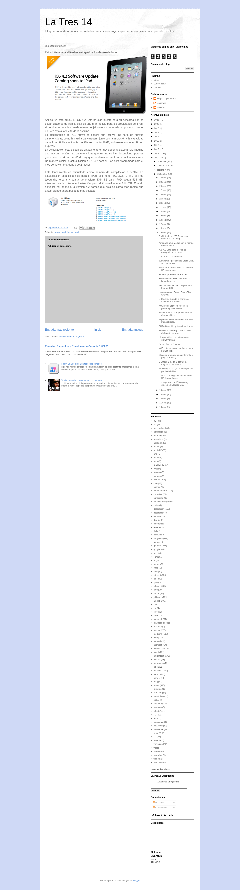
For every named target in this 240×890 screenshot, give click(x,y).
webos (157, 759)
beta (156, 461)
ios (155, 578)
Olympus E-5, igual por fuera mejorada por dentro (172, 363)
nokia (156, 667)
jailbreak (158, 597)
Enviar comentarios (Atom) (71, 336)
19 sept (163, 215)
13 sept (163, 394)
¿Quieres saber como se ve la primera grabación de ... (173, 307)
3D (155, 421)
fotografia (158, 538)
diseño (157, 520)
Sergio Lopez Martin (166, 98)
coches (157, 487)
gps (155, 553)
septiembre (162, 174)
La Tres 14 (68, 21)
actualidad (158, 432)
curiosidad (158, 498)
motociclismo (160, 648)
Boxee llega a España (169, 344)
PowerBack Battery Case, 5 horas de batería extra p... (175, 331)
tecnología (159, 722)
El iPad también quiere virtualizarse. (176, 326)
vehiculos (158, 744)
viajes (156, 748)
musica (157, 659)
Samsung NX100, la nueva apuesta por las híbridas (176, 370)
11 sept (163, 402)
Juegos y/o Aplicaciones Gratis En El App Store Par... (176, 262)
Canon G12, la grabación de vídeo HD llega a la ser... (175, 376)
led (155, 608)
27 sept (163, 190)
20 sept (163, 211)
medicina (158, 634)
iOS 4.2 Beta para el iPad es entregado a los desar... (172, 251)
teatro (156, 718)
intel (156, 571)
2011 (157, 153)
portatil (157, 678)
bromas (157, 472)
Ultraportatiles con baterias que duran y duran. (174, 338)
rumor (156, 685)
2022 (157, 124)
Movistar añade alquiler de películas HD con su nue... (176, 268)
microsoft (158, 645)
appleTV (158, 450)
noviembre (162, 165)
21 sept (163, 207)
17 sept (163, 224)
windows (158, 762)
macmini (158, 626)
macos (157, 630)
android (157, 435)
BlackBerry (159, 465)
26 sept (163, 194)
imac (156, 568)
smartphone (159, 696)
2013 (157, 145)
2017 (157, 132)
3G (155, 424)
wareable (158, 755)
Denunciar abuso (161, 769)
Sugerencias (160, 83)
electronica (159, 523)
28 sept (163, 186)
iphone (70, 232)
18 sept (163, 220)
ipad (64, 232)
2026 (157, 120)
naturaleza (159, 663)
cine (156, 483)
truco (156, 733)
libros (156, 612)
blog (156, 468)
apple (57, 232)
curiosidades (160, 501)
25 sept (163, 198)
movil (156, 652)
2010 (157, 157)
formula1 (158, 534)
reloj (156, 681)
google (157, 549)
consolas (158, 494)
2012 (157, 149)
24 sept (163, 203)
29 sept (163, 182)
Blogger (136, 880)
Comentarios (160, 807)
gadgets (157, 545)
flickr (156, 531)
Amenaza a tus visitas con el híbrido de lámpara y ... (176, 244)
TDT (156, 714)
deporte (157, 516)
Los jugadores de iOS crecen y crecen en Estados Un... (173, 383)
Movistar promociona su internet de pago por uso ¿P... (176, 356)
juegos (157, 601)
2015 (157, 141)
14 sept (163, 390)
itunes (156, 593)
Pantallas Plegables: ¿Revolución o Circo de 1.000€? (76, 346)
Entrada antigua (132, 329)
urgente (157, 740)
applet (156, 446)
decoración (159, 512)
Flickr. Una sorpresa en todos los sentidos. (81, 364)
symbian (158, 707)
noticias (157, 670)
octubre (161, 170)
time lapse (158, 729)
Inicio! (156, 80)
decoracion (159, 509)
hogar (156, 560)
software (158, 703)
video (156, 751)
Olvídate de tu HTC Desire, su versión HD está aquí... (173, 237)
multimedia (159, 656)
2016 (157, 136)
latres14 (160, 107)
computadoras (160, 490)
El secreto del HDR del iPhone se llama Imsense (175, 279)
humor (157, 564)
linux (156, 615)
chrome (157, 476)
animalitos (158, 439)
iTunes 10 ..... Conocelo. (170, 256)
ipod (77, 232)
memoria (158, 641)
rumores (158, 689)
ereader (157, 527)
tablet (156, 711)
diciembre (162, 161)
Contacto (158, 87)
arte (155, 454)
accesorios (159, 428)
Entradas (158, 802)
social (156, 700)
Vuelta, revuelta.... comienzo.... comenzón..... (83, 380)
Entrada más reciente (59, 329)
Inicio (97, 329)
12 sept (163, 398)
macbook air (159, 623)
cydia (156, 505)
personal (158, 674)
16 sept (163, 228)
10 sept (163, 407)
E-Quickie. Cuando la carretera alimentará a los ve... (173, 300)
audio (156, 457)
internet (157, 575)
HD (155, 557)
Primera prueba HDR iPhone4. (173, 274)
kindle (156, 604)
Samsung (158, 692)
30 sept (163, 177)
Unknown (161, 103)
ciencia (157, 479)
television (158, 725)
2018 (157, 128)
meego (157, 637)
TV (155, 736)
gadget (157, 542)
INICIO (154, 859)
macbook (158, 619)
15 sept (163, 232)
